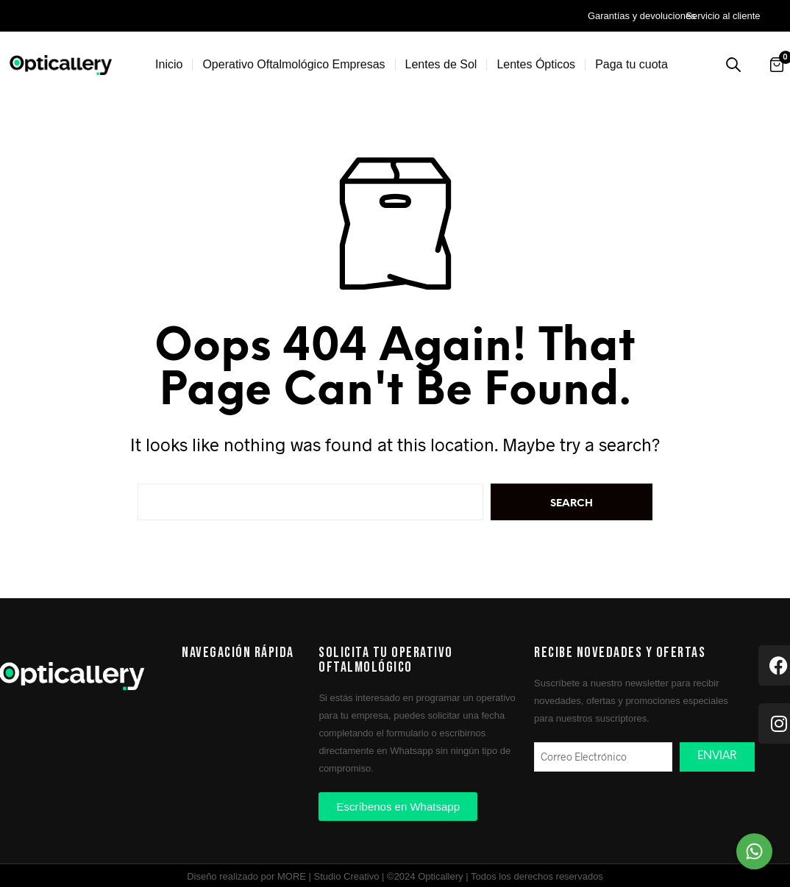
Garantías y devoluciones (642, 15)
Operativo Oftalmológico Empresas (293, 64)
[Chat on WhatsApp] (754, 851)
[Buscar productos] (733, 64)
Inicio (168, 64)
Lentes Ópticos (536, 64)
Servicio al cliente (723, 15)
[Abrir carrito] (776, 64)
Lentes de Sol (441, 64)
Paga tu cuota (631, 64)
